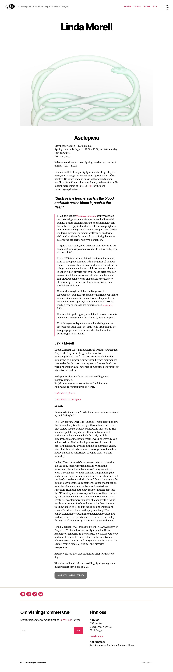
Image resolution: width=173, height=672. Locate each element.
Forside (127, 8)
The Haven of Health (87, 219)
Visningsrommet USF (38, 666)
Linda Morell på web (66, 396)
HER (90, 189)
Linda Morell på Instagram (69, 402)
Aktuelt (146, 8)
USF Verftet (66, 623)
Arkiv (155, 8)
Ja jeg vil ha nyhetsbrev (70, 578)
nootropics (108, 308)
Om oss (137, 8)
